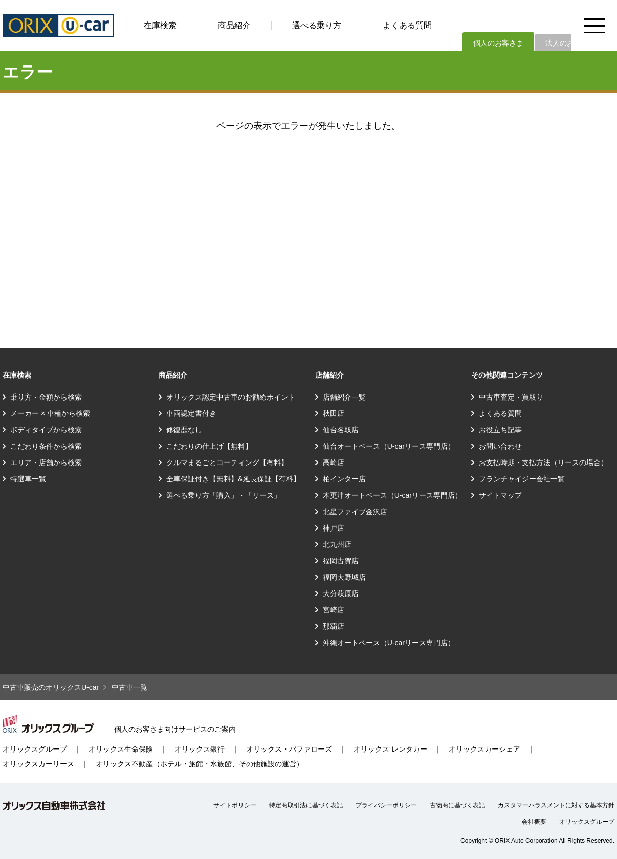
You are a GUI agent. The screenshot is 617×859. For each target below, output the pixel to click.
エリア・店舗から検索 (46, 462)
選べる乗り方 (316, 25)
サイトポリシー (234, 805)
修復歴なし (184, 430)
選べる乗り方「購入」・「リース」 (223, 495)
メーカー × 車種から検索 (50, 413)
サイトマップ (500, 495)
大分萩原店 (341, 593)
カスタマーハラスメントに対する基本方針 (556, 805)
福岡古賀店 (341, 561)
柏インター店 (344, 479)
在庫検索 (160, 25)
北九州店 (337, 544)
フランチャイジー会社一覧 (522, 479)
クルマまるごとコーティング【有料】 (227, 462)
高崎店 (333, 462)
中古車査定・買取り (511, 397)
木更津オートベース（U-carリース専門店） (392, 495)
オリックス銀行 (199, 749)
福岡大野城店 (344, 577)
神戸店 (333, 528)
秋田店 (333, 413)
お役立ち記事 (500, 430)
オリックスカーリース (38, 764)
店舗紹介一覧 (344, 397)
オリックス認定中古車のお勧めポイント (230, 397)
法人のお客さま (570, 43)
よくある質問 (407, 25)
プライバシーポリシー (386, 805)
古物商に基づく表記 (457, 805)
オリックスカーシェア (484, 749)
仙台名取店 (341, 430)
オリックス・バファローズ (289, 749)
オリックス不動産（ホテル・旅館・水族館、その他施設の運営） (199, 764)
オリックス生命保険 (121, 749)
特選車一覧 (28, 479)
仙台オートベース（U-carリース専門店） (389, 446)
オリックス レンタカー (390, 749)
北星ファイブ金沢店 (355, 512)
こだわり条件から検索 (46, 446)
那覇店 (333, 626)
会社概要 (534, 821)
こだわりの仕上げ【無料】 (209, 446)
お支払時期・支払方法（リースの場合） (543, 462)
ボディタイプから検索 (46, 430)
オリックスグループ (35, 749)
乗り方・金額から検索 (46, 397)
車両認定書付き (191, 413)
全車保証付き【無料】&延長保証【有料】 (233, 479)
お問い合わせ (500, 446)
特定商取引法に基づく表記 (306, 805)
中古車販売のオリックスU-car (51, 687)
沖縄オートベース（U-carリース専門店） (389, 642)
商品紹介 (234, 25)
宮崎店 (333, 610)
